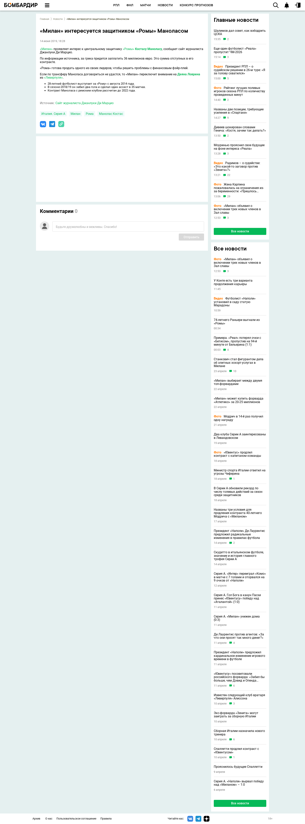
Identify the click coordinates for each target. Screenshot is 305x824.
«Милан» (46, 49)
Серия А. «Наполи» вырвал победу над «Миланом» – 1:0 (239, 783)
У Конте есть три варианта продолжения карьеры (233, 282)
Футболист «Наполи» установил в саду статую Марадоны (235, 302)
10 (234, 371)
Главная (44, 19)
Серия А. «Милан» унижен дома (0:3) (237, 618)
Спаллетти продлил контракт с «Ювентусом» (236, 750)
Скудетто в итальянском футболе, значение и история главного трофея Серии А (239, 556)
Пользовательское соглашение (76, 818)
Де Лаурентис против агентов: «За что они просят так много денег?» (239, 636)
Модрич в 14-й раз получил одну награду (238, 418)
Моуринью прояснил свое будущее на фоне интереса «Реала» (239, 146)
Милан (75, 114)
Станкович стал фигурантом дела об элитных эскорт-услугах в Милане (238, 363)
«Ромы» (128, 49)
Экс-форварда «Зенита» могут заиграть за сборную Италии (236, 714)
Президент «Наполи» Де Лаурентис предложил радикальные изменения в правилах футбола (239, 534)
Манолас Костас (111, 114)
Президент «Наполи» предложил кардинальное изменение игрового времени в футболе (239, 656)
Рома (90, 114)
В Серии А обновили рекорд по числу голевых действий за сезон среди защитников (238, 492)
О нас (48, 818)
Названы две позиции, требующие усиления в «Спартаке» (239, 111)
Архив (36, 818)
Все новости (240, 231)
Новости (58, 19)
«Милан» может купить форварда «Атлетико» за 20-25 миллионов (238, 400)
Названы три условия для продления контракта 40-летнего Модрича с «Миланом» (238, 513)
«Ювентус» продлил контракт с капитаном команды (237, 454)
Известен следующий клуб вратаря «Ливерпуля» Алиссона (239, 696)
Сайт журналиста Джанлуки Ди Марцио (84, 103)
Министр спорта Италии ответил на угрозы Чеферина (240, 472)
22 (228, 175)
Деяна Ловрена (188, 74)
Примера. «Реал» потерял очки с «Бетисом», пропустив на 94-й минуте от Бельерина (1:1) (237, 341)
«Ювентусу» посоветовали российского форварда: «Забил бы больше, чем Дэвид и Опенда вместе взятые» (239, 677)
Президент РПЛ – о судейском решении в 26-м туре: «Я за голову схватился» (239, 70)
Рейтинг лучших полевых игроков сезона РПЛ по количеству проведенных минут (239, 91)
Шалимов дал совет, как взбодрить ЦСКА (240, 32)
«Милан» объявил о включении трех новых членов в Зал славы (237, 209)
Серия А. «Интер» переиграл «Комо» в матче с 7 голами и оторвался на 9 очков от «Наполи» (240, 577)
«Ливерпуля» (53, 77)
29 (228, 196)
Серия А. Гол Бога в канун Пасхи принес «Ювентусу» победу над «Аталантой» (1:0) (237, 598)
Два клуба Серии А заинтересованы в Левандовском (240, 436)
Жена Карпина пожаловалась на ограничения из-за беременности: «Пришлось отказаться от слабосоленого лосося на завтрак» (239, 188)
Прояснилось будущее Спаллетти (238, 767)
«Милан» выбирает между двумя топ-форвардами (238, 382)
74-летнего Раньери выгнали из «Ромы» (237, 321)
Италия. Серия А (53, 114)
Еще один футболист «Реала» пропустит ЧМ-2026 (235, 50)
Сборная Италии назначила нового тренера (239, 732)
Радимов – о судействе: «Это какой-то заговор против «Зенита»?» (237, 166)
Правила (106, 818)
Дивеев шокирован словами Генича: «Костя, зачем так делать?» (240, 129)
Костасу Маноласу (148, 49)
